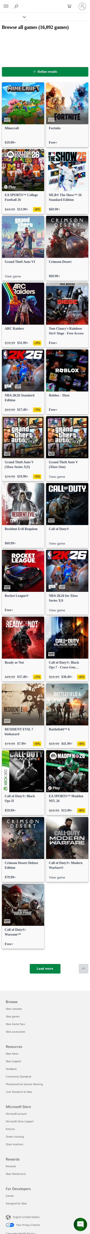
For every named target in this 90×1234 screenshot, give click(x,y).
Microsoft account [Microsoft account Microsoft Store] (16, 1113)
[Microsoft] (45, 3)
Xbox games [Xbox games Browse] (13, 1016)
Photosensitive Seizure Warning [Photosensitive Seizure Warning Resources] (24, 1084)
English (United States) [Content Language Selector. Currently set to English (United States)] (26, 1216)
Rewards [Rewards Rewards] (11, 1166)
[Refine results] (45, 72)
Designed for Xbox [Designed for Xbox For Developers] (16, 1203)
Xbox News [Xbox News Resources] (12, 1053)
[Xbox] (13, 17)
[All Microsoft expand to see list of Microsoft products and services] (6, 6)
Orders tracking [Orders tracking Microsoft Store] (15, 1136)
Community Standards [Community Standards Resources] (18, 1076)
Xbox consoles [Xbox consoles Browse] (14, 1008)
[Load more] (45, 969)
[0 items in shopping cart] (71, 6)
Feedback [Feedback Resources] (11, 1068)
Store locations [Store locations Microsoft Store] (14, 1144)
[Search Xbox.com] (17, 6)
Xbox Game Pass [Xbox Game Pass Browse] (15, 1024)
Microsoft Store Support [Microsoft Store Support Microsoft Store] (20, 1121)
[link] (23, 114)
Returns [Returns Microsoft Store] (10, 1128)
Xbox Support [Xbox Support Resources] (13, 1061)
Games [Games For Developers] (10, 1195)
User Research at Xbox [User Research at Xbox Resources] (19, 1091)
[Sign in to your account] (82, 6)
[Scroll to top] (83, 969)
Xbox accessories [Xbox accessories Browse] (15, 1031)
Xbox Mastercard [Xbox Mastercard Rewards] (15, 1173)
